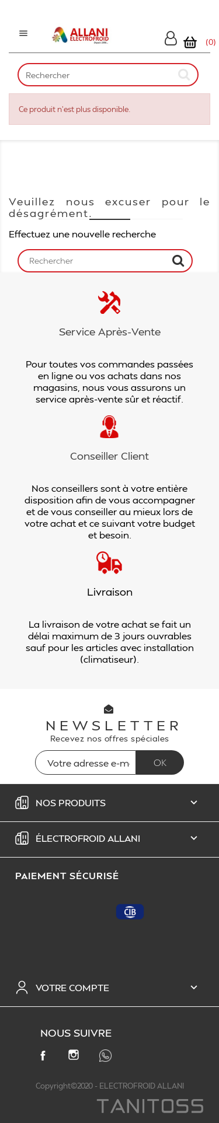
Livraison (110, 591)
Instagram (76, 1057)
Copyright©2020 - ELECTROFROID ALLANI (110, 1085)
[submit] (184, 74)
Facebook (45, 1057)
